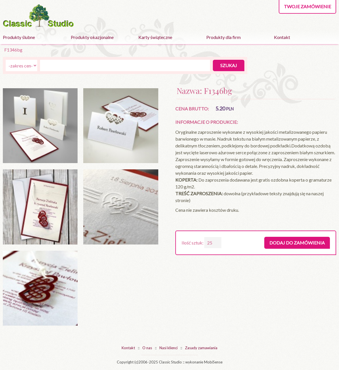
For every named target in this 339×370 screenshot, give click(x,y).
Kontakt (282, 37)
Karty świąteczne (155, 37)
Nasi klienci (168, 348)
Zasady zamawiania (201, 348)
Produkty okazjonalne (92, 37)
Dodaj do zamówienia (297, 242)
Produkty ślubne (19, 37)
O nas (147, 348)
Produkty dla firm (223, 37)
